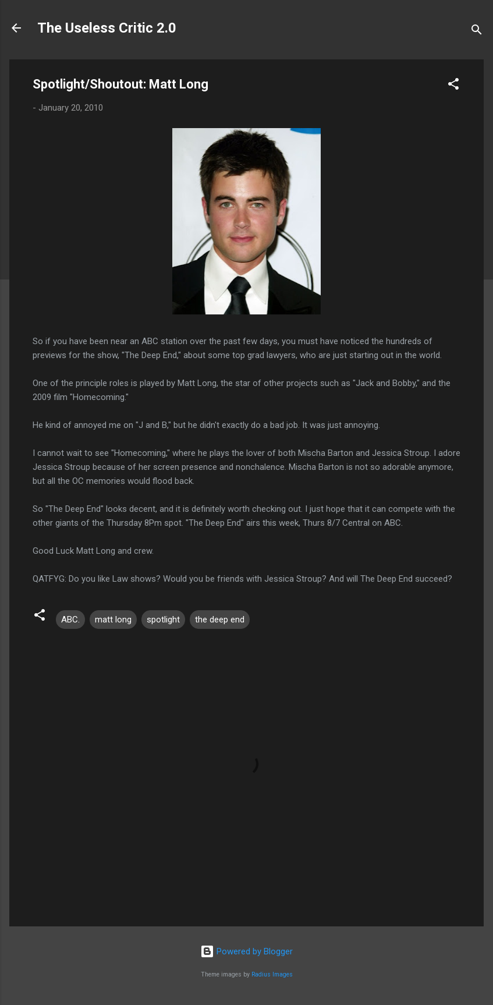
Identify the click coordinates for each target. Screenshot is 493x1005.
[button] (453, 86)
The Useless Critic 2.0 (106, 28)
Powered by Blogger (246, 951)
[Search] (477, 31)
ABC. (70, 619)
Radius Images (272, 974)
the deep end (219, 619)
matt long (113, 619)
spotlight (163, 619)
